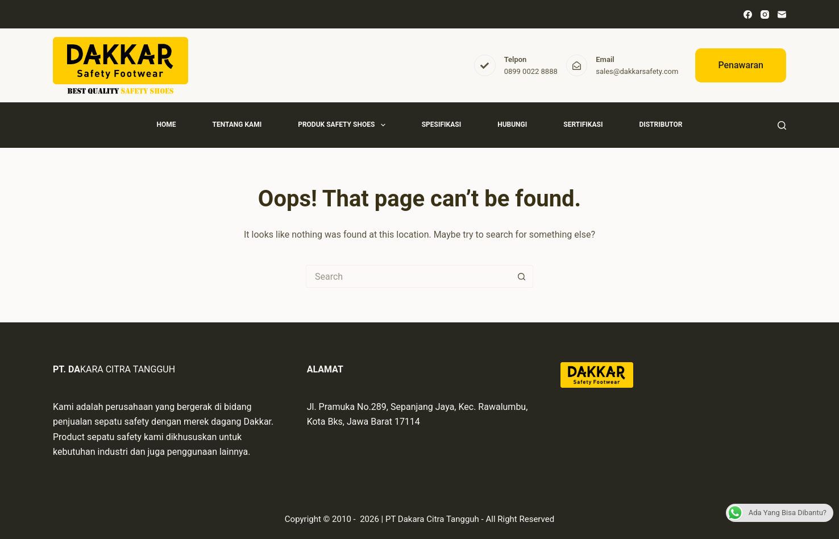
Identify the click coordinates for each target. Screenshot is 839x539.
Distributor (660, 124)
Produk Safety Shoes (344, 125)
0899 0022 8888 (531, 71)
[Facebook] (748, 14)
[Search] (782, 125)
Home (166, 124)
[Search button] (521, 276)
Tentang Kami (236, 124)
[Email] (782, 14)
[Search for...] (408, 276)
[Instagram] (765, 14)
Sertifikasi (583, 124)
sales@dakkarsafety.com (637, 71)
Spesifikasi (441, 124)
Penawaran (740, 65)
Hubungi (512, 124)
